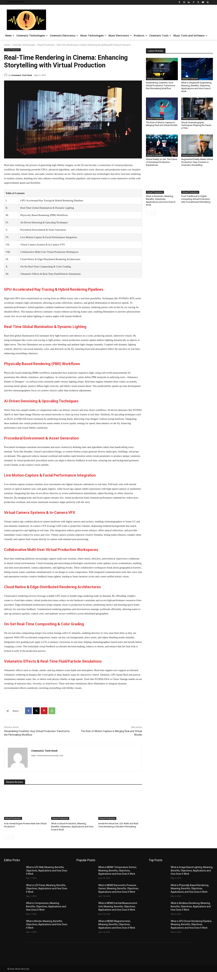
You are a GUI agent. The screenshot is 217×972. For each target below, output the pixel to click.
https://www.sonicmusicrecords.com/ (47, 755)
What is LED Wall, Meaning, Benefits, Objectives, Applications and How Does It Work (46, 870)
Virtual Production (46, 44)
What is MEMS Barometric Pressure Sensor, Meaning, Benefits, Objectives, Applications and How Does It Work (118, 888)
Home (7, 44)
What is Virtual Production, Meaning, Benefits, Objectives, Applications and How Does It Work (72, 826)
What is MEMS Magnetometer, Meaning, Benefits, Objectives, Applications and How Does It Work (116, 924)
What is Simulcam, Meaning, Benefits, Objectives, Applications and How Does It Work (160, 200)
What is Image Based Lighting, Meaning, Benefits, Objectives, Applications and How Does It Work (192, 870)
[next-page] (11, 838)
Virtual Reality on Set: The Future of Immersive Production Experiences (161, 162)
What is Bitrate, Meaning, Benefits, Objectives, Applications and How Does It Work (46, 924)
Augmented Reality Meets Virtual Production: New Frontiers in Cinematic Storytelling (197, 162)
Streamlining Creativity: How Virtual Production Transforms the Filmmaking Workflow (160, 85)
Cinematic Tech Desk (21, 75)
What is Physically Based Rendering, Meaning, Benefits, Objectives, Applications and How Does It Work (190, 888)
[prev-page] (6, 838)
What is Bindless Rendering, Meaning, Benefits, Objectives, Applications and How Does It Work (191, 906)
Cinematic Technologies (23, 44)
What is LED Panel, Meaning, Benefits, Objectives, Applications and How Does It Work (46, 888)
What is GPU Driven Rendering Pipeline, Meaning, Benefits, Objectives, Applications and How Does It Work (191, 924)
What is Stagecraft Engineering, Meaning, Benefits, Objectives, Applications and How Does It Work (196, 87)
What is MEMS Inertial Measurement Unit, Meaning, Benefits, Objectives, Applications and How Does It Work (117, 906)
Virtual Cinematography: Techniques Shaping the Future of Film (196, 125)
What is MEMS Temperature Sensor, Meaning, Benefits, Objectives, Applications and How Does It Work (117, 870)
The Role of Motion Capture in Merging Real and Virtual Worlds (161, 124)
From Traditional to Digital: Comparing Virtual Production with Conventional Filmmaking (195, 199)
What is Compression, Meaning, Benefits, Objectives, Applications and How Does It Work (46, 906)
